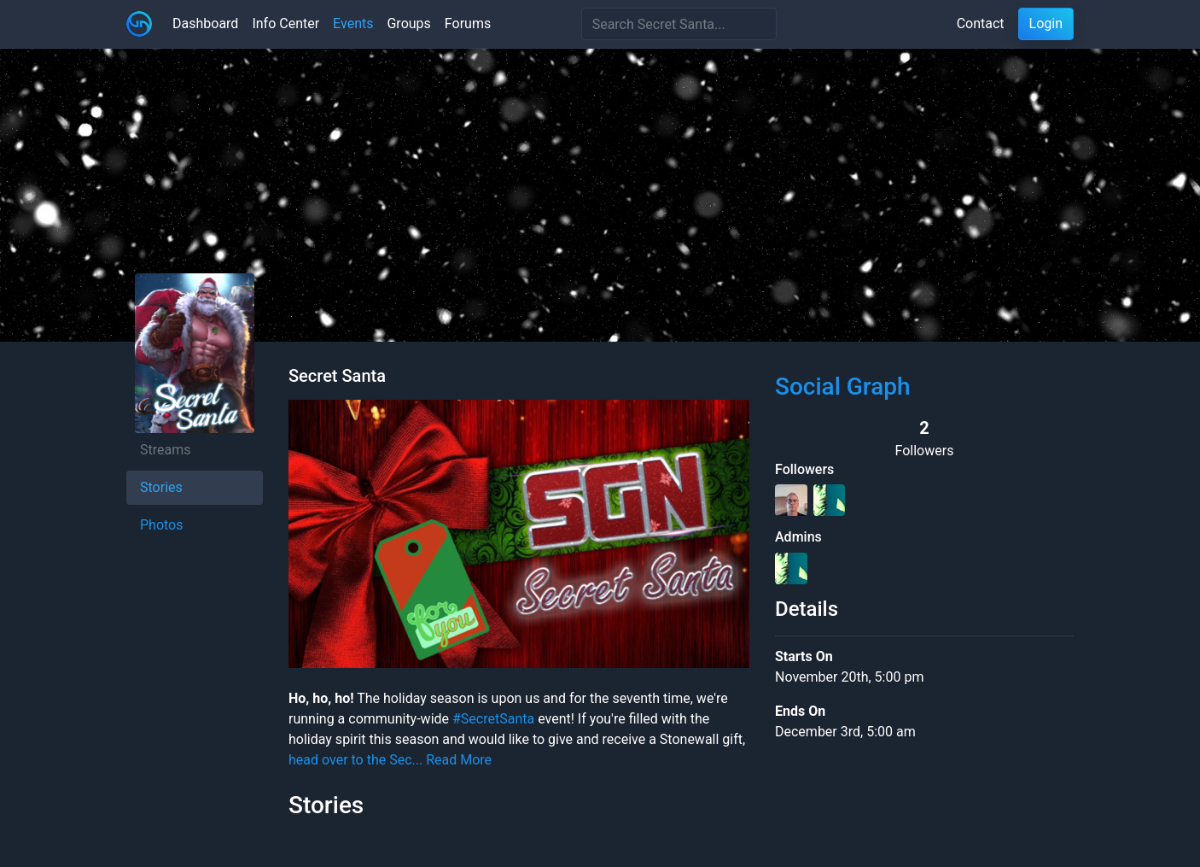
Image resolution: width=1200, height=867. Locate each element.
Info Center (285, 23)
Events (353, 23)
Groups (408, 23)
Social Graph (843, 386)
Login (1046, 23)
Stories (161, 487)
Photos (161, 525)
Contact (981, 23)
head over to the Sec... (355, 760)
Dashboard (205, 23)
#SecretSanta (493, 719)
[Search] (679, 24)
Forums (468, 23)
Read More (459, 760)
